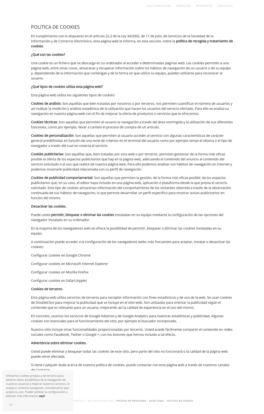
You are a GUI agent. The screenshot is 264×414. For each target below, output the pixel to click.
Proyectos (204, 5)
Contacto (225, 5)
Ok (11, 404)
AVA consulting (158, 5)
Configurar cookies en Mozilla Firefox (59, 272)
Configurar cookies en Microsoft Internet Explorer (69, 263)
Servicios (183, 5)
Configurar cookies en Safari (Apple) (59, 280)
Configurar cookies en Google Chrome (61, 255)
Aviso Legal (156, 400)
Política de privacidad (131, 400)
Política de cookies (180, 400)
